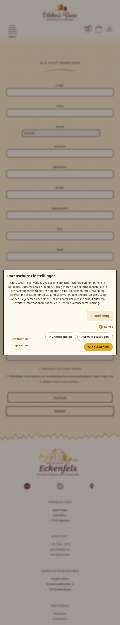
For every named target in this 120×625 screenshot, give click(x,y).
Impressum (20, 345)
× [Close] (115, 271)
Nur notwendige (60, 337)
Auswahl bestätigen (95, 337)
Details (108, 327)
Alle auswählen (98, 347)
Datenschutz (20, 338)
